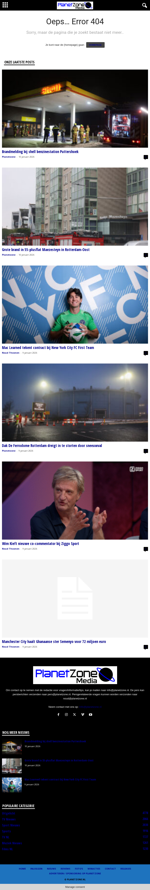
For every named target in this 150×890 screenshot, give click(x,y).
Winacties (94, 868)
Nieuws (51, 868)
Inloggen (36, 868)
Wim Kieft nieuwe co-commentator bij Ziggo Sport (40, 543)
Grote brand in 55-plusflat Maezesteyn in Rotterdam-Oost (46, 249)
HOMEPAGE (95, 45)
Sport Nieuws (11, 825)
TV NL (5, 837)
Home (22, 868)
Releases (125, 868)
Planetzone (8, 156)
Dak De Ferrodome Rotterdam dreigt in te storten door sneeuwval (52, 445)
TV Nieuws (9, 819)
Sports (6, 831)
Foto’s (79, 868)
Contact (110, 868)
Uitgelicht (8, 813)
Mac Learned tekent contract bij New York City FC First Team (48, 347)
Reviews (65, 868)
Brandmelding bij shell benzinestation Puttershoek (40, 151)
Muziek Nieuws (12, 843)
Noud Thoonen (10, 352)
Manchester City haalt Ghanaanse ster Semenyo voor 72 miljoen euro (54, 641)
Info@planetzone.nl (90, 706)
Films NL (7, 849)
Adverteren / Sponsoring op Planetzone (75, 873)
